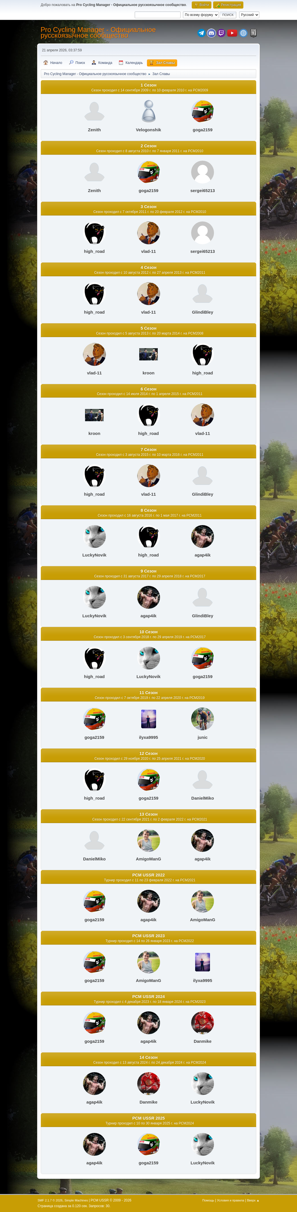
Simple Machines (76, 1200)
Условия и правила (230, 1200)
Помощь (208, 1200)
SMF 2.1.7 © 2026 (50, 1200)
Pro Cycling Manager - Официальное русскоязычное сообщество (98, 32)
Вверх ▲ (253, 1200)
